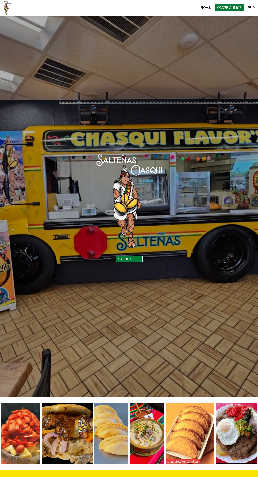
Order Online (229, 8)
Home (206, 8)
